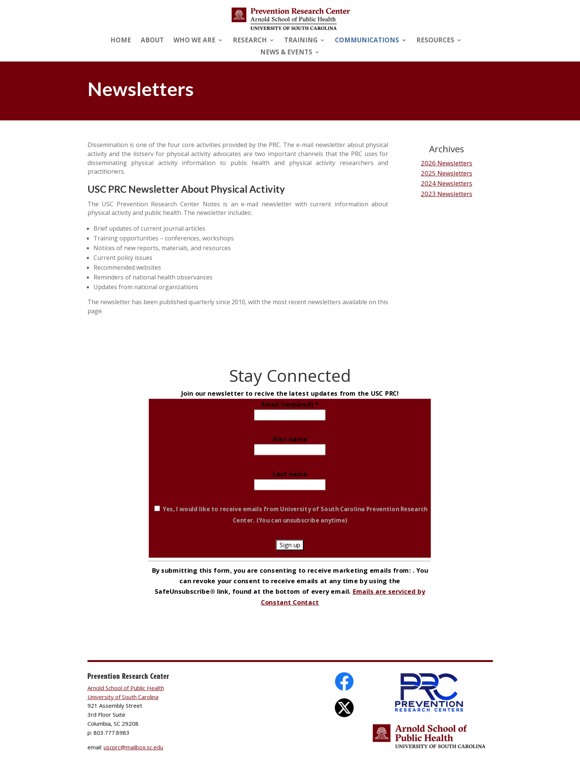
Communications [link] (367, 41)
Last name (290, 474)
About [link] (152, 41)
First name (290, 439)
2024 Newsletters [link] (446, 183)
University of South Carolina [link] (122, 697)
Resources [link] (435, 41)
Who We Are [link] (194, 41)
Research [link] (250, 41)
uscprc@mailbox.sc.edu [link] (133, 747)
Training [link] (301, 41)
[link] (291, 18)
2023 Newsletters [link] (446, 193)
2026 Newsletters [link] (446, 163)
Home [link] (120, 41)
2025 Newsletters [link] (446, 173)
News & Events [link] (286, 53)
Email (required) (289, 403)
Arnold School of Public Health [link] (125, 688)
